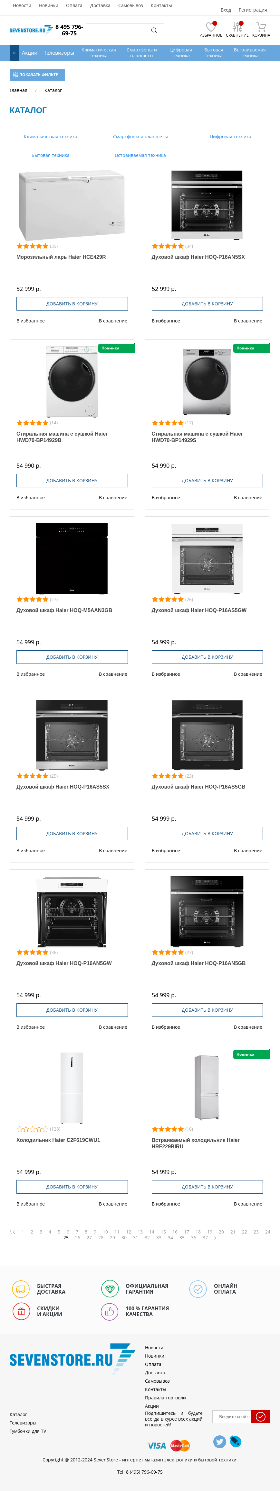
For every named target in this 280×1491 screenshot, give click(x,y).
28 (100, 1238)
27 (89, 1238)
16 (175, 1232)
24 (267, 1232)
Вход (226, 10)
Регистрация (253, 10)
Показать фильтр (35, 74)
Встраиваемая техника (140, 155)
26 (77, 1238)
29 (112, 1238)
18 (198, 1232)
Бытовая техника (50, 155)
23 (256, 1232)
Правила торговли (165, 1398)
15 (163, 1232)
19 (209, 1232)
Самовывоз (130, 5)
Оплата (74, 5)
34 (170, 1238)
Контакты (161, 5)
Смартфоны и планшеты (140, 136)
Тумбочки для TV (28, 1431)
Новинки (48, 5)
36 (193, 1238)
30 (124, 1238)
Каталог (18, 1414)
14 (151, 1232)
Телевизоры (59, 52)
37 (205, 1238)
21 (233, 1232)
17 (186, 1232)
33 (158, 1238)
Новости (22, 5)
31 (135, 1238)
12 (128, 1232)
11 (117, 1232)
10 (105, 1232)
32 (147, 1238)
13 (140, 1232)
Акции (29, 52)
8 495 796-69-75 (69, 30)
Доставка (100, 5)
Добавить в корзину (72, 304)
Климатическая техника (50, 136)
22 (244, 1232)
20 (221, 1232)
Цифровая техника (229, 136)
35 (182, 1238)
